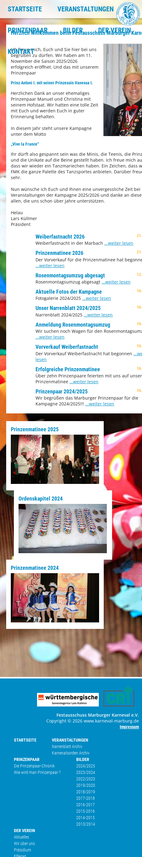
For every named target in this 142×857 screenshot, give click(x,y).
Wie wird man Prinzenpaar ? (37, 772)
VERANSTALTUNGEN (85, 9)
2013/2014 (85, 824)
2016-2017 (85, 804)
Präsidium (22, 849)
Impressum (129, 726)
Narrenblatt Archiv (67, 746)
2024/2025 (85, 765)
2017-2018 (85, 798)
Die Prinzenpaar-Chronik (34, 765)
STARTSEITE (25, 9)
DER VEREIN (114, 30)
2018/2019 (85, 791)
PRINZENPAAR (28, 30)
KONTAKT (21, 51)
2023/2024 (85, 772)
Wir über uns (24, 843)
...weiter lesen (118, 243)
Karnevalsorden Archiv (71, 752)
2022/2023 (85, 778)
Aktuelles (21, 837)
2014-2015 (85, 817)
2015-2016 (85, 811)
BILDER (73, 30)
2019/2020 (85, 785)
